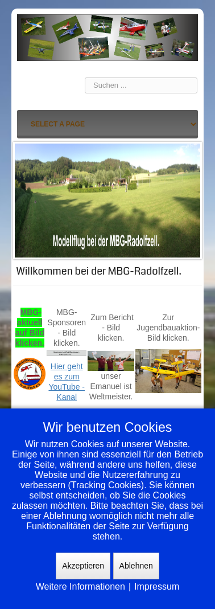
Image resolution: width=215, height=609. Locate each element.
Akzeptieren (83, 565)
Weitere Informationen (80, 586)
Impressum (156, 586)
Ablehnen (136, 565)
